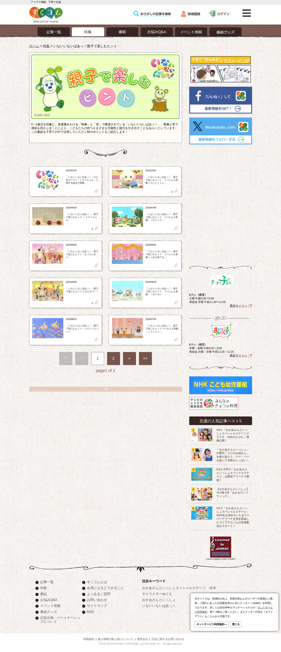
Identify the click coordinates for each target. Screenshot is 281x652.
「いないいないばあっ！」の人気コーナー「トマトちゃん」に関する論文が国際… (82, 180)
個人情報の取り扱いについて (115, 639)
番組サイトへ (238, 305)
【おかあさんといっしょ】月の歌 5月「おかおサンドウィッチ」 (232, 493)
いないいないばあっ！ (159, 605)
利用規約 (88, 639)
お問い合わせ (97, 600)
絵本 (213, 588)
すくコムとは (97, 582)
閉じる (236, 624)
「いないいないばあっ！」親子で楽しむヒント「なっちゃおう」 (82, 254)
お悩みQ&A (48, 600)
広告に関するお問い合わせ (168, 639)
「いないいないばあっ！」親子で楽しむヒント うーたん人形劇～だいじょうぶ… (162, 180)
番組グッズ (48, 612)
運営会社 (142, 639)
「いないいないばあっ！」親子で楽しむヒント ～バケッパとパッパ (82, 328)
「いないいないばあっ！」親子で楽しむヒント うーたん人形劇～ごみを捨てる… (162, 254)
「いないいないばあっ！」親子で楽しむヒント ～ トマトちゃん (82, 217)
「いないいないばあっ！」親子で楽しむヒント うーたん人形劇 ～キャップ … (162, 217)
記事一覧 (47, 582)
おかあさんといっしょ (159, 600)
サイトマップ (97, 605)
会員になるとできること (105, 588)
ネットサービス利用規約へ (212, 624)
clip (96, 191)
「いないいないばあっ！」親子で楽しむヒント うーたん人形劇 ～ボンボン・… (162, 291)
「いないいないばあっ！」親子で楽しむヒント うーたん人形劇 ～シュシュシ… (162, 328)
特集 (46, 46)
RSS (90, 612)
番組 (43, 594)
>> (145, 358)
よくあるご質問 (98, 594)
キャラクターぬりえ (157, 594)
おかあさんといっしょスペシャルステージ (174, 588)
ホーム (34, 46)
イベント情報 (50, 605)
